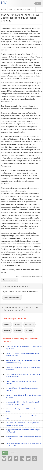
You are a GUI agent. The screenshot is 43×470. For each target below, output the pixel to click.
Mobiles (17, 324)
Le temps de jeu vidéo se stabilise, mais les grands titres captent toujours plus (20, 403)
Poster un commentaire (12, 297)
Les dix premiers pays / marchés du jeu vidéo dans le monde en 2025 (21, 445)
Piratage (7, 330)
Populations (29, 324)
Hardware (17, 330)
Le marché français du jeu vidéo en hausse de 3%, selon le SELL (20, 389)
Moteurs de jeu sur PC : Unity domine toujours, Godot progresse (21, 396)
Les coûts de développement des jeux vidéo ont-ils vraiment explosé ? (20, 354)
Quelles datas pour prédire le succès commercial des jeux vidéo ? (21, 438)
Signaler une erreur (10, 280)
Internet (7, 324)
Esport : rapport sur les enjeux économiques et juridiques (18, 382)
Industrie (29, 330)
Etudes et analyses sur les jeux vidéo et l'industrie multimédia (20, 309)
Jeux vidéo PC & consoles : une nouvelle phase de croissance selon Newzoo (20, 424)
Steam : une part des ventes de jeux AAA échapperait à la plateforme (21, 348)
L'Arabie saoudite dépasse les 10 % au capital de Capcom (19, 410)
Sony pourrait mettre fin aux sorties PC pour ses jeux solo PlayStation (20, 431)
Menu (38, 3)
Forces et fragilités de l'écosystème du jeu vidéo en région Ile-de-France (20, 375)
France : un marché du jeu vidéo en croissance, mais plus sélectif (20, 368)
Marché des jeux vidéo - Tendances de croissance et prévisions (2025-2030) (20, 361)
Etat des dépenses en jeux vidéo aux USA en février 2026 (20, 417)
